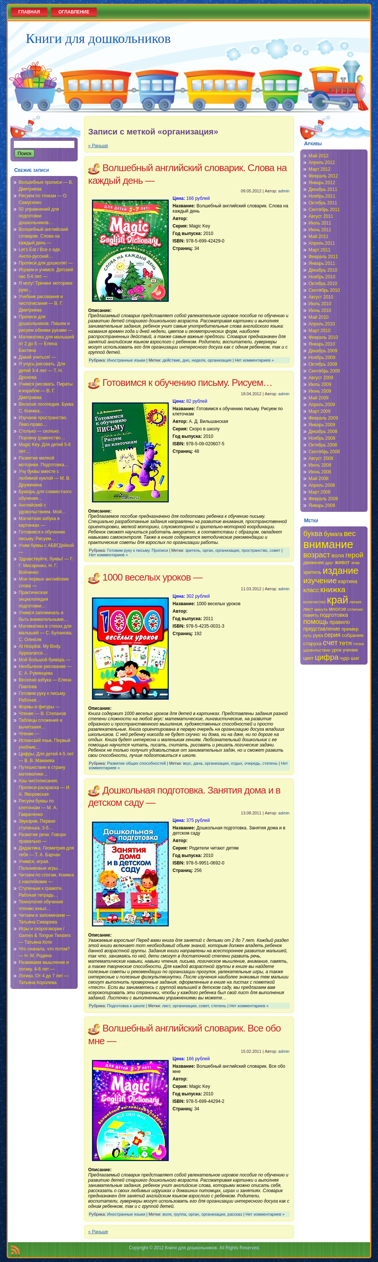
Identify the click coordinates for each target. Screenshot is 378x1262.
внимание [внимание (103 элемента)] (328, 544)
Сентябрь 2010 (324, 290)
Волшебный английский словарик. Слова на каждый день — (43, 236)
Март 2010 (320, 330)
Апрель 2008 (322, 485)
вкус (187, 763)
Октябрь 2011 (323, 202)
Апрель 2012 (322, 162)
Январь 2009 (322, 424)
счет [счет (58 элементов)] (330, 642)
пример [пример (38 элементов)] (350, 629)
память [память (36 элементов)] (311, 615)
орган (207, 550)
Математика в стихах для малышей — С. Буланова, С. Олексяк (45, 633)
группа (180, 1214)
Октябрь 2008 (323, 445)
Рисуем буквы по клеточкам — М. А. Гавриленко (38, 807)
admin (283, 191)
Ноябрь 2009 (322, 357)
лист (166, 1005)
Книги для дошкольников (98, 38)
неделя (198, 360)
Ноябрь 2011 (322, 196)
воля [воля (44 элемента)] (337, 555)
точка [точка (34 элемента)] (358, 643)
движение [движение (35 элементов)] (313, 562)
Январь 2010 (322, 344)
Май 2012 (319, 155)
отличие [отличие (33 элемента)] (355, 609)
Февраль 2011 (323, 256)
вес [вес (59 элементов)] (350, 533)
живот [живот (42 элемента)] (342, 562)
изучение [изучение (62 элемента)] (320, 580)
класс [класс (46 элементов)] (311, 590)
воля (166, 1214)
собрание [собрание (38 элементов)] (353, 635)
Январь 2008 (322, 505)
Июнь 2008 (320, 471)
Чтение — (29, 733)
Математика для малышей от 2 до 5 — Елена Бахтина (46, 343)
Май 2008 (319, 478)
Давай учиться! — (37, 357)
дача (197, 763)
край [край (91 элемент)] (337, 600)
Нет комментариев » (254, 360)
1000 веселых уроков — (152, 577)
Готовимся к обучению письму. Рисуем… (187, 382)
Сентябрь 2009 (324, 371)
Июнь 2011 (320, 229)
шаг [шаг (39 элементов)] (355, 658)
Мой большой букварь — (45, 659)
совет (275, 550)
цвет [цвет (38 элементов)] (308, 658)
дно (185, 360)
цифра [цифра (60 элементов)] (327, 657)
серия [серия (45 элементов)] (332, 635)
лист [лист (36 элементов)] (308, 609)
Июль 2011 (320, 223)
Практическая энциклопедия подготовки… (33, 599)
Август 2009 (321, 377)
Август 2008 (321, 458)
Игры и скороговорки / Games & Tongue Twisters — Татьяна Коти (45, 935)
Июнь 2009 (320, 391)
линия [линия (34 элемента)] (356, 602)
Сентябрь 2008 (324, 451)
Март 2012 (320, 169)
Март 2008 (320, 492)
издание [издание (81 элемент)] (341, 570)
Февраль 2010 (323, 337)
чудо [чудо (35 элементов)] (345, 658)
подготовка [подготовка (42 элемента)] (334, 615)
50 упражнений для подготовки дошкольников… (39, 216)
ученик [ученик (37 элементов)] (350, 650)
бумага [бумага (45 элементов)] (333, 534)
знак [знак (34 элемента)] (355, 562)
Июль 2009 (320, 384)
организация (220, 360)
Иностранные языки (126, 360)
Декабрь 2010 (323, 270)
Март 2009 (320, 411)
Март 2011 (320, 250)
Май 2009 (319, 397)
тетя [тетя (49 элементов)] (345, 643)
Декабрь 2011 (323, 189)
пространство (254, 550)
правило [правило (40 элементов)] (339, 622)
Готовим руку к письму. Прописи (137, 550)
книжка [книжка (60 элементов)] (332, 589)
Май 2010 (319, 317)
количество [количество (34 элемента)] (314, 602)
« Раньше (98, 145)
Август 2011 (321, 216)
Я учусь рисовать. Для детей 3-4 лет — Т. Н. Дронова (42, 370)
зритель (192, 550)
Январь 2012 (322, 182)
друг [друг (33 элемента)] (329, 562)
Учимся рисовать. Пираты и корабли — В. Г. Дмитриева (45, 390)
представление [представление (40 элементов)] (321, 629)
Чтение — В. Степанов (42, 713)
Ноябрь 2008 (322, 438)
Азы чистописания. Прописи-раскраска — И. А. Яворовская (45, 787)
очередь (252, 763)
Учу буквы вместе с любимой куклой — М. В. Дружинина (45, 478)
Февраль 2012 (323, 176)
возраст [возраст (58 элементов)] (316, 555)
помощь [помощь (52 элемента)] (315, 621)
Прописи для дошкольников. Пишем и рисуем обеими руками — (45, 323)
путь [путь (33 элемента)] (307, 635)
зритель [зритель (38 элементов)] (312, 572)
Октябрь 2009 (323, 364)
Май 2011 (319, 236)
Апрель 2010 (322, 324)
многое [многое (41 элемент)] (337, 609)
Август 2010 (321, 297)
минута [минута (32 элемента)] (321, 609)
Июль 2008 (320, 465)
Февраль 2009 (323, 418)
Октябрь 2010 (323, 283)
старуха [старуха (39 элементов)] (312, 643)
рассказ (234, 1214)
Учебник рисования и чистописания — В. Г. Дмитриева (41, 303)
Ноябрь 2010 (322, 276)
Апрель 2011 (322, 243)
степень (270, 763)
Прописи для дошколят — (45, 263)
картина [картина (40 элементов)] (347, 581)
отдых (236, 763)
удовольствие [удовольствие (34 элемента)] (317, 650)
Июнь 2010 (320, 310)
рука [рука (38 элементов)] (318, 635)
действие (171, 360)
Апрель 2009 (322, 404)
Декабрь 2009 (323, 350)
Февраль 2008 (323, 498)
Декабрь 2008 (323, 431)
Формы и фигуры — (39, 706)
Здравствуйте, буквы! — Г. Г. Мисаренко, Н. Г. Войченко (46, 565)
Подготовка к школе (126, 1005)
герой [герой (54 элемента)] (354, 555)
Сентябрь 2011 (324, 209)
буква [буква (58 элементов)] (312, 533)
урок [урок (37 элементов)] (336, 650)
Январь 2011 (322, 263)
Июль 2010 (320, 303)
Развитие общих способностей (136, 763)
